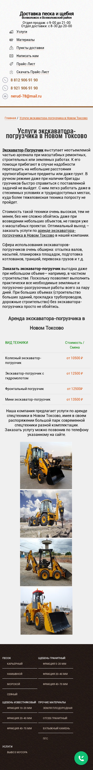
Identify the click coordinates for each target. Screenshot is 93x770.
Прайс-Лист (26, 64)
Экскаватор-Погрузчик (22, 149)
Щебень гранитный (51, 658)
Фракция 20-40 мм (55, 674)
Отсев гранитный (55, 718)
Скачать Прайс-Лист (33, 72)
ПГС (45, 738)
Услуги (22, 32)
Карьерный (15, 663)
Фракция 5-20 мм (54, 663)
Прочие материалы (52, 702)
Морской (13, 684)
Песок (6, 658)
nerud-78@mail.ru (26, 96)
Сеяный (12, 694)
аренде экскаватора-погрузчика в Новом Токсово (39, 233)
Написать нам (27, 56)
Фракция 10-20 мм (19, 708)
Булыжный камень (56, 728)
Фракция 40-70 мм (55, 684)
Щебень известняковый (19, 702)
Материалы (26, 40)
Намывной (14, 674)
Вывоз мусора (17, 752)
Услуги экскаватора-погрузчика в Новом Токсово (54, 118)
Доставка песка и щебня (47, 14)
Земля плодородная (57, 708)
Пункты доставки (30, 48)
